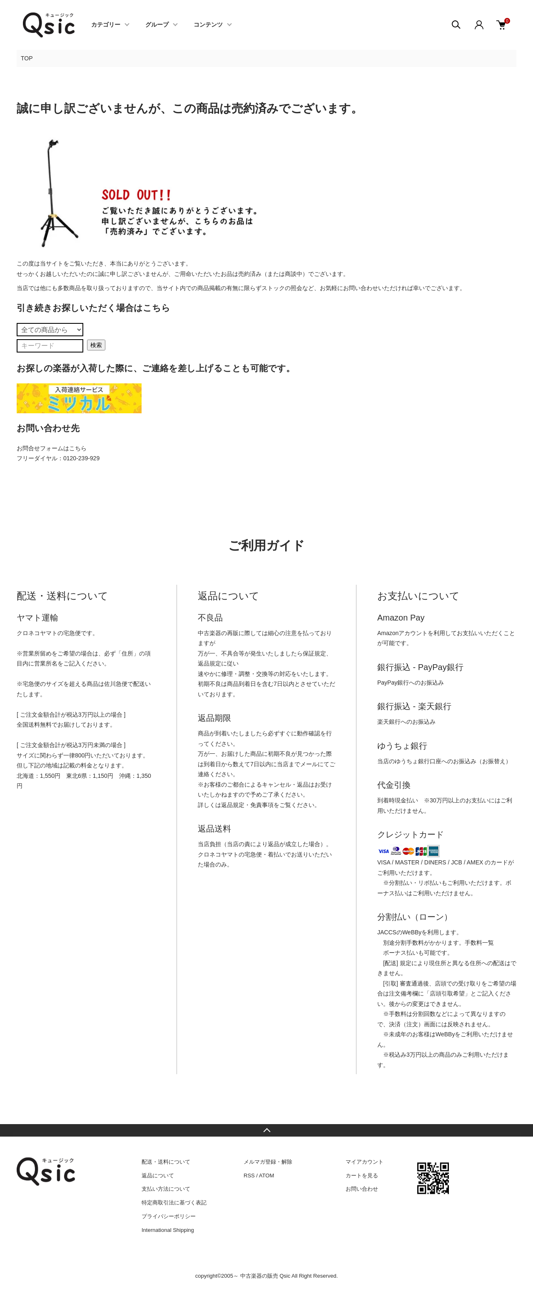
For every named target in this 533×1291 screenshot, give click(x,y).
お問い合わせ (362, 1189)
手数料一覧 (479, 942)
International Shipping (168, 1230)
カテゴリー (105, 25)
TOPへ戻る (266, 1130)
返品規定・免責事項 (247, 805)
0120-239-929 (81, 458)
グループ (157, 25)
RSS (249, 1175)
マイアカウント (365, 1162)
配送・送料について (166, 1162)
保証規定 (314, 653)
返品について (158, 1175)
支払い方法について (166, 1189)
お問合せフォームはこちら (52, 448)
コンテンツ (208, 25)
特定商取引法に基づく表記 (174, 1202)
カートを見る (362, 1175)
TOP (27, 58)
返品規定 (209, 663)
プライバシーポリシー (169, 1216)
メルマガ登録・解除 (268, 1162)
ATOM (266, 1175)
